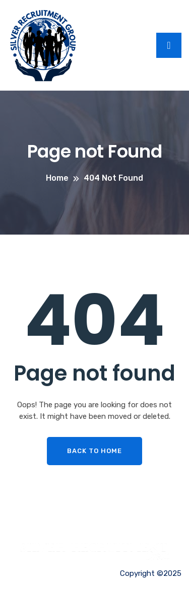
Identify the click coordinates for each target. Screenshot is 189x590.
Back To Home (94, 451)
